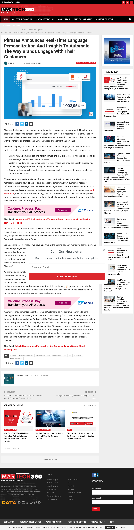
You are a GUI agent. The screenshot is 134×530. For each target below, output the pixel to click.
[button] (67, 251)
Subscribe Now (67, 276)
